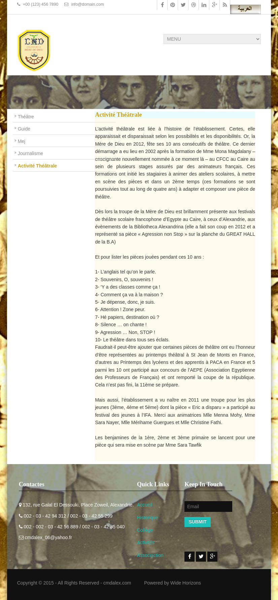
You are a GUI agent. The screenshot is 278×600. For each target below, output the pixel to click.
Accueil (144, 505)
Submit (197, 521)
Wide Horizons (185, 583)
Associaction (150, 555)
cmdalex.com (117, 583)
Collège (145, 530)
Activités (145, 542)
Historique (147, 517)
